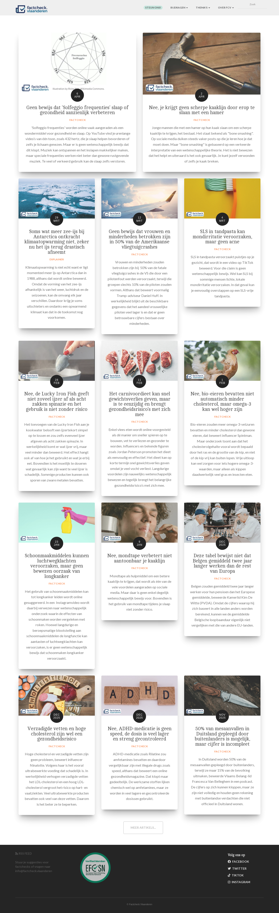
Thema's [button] (203, 7)
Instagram (239, 882)
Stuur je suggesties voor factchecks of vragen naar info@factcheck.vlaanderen (33, 866)
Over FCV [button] (226, 7)
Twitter (237, 868)
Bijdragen (179, 7)
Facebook (238, 861)
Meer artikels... (143, 827)
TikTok (236, 875)
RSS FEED (23, 853)
